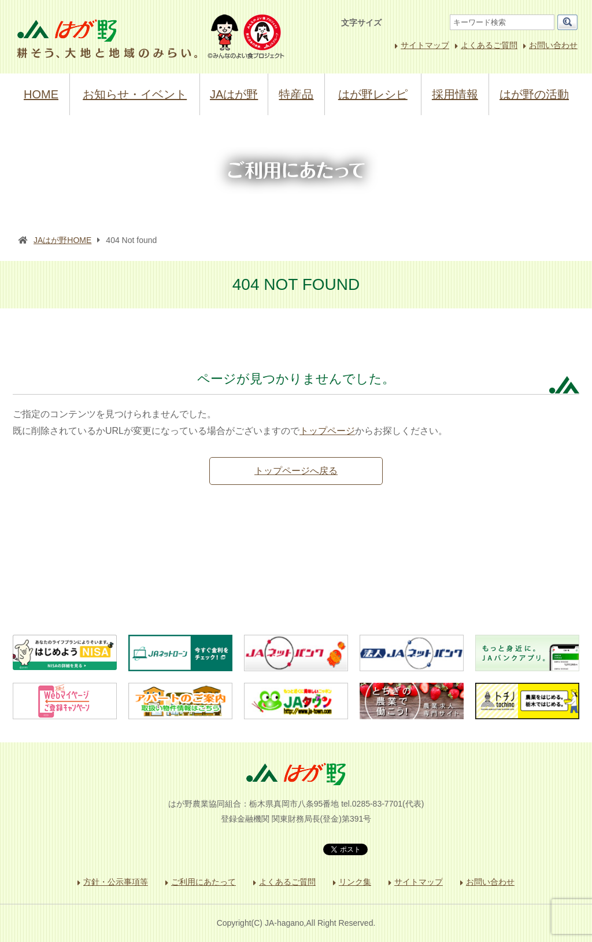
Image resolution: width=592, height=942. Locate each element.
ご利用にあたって (203, 881)
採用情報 (455, 94)
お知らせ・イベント (135, 94)
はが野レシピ (373, 94)
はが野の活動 (534, 94)
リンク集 (355, 881)
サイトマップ (425, 45)
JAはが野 (234, 94)
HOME (41, 94)
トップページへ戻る (296, 471)
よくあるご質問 (489, 45)
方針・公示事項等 (115, 881)
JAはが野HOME (62, 240)
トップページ (327, 431)
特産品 (296, 94)
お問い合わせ (553, 45)
